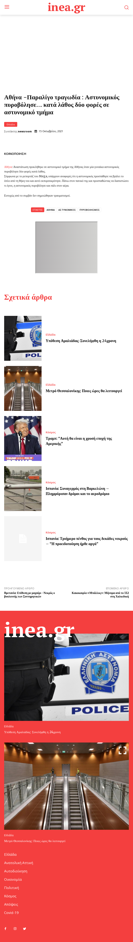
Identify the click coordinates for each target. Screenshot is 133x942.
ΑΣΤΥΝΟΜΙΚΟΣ (67, 209)
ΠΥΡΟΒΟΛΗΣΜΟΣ (90, 209)
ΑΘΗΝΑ (51, 209)
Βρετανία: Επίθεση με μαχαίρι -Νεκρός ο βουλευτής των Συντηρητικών (29, 594)
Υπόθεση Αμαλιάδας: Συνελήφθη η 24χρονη (81, 340)
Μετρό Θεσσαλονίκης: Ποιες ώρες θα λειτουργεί (84, 390)
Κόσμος (51, 432)
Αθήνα (8, 167)
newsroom (25, 131)
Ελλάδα (10, 124)
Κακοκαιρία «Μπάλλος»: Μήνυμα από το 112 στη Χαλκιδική (100, 594)
